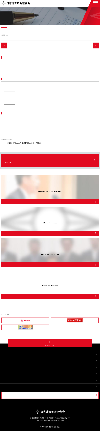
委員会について (10, 367)
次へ (90, 45)
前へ (9, 45)
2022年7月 (9, 99)
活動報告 (8, 69)
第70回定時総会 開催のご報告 (20, 129)
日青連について (10, 360)
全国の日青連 (9, 373)
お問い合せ (8, 386)
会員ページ (9, 395)
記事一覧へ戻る (52, 45)
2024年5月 (9, 90)
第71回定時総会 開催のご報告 (20, 120)
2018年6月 (9, 103)
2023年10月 (10, 94)
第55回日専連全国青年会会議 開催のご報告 (26, 124)
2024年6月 (9, 86)
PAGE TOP (50, 345)
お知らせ (8, 64)
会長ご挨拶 (8, 354)
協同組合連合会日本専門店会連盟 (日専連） (24, 143)
